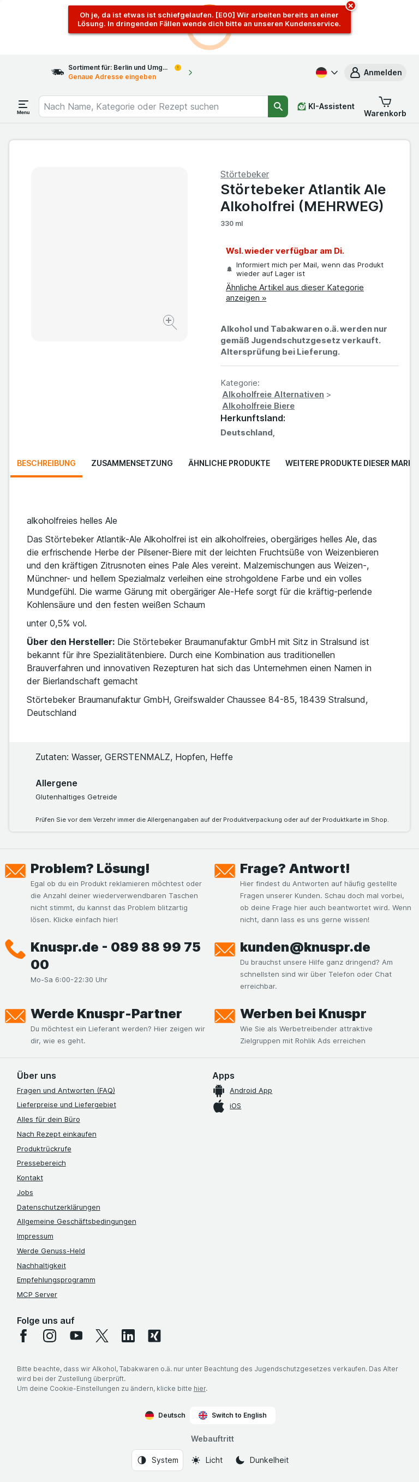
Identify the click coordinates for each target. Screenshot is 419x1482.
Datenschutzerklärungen (58, 1207)
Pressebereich (41, 1162)
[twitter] (102, 1335)
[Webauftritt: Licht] (206, 1460)
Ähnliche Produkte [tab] (229, 463)
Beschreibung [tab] (46, 463)
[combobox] (153, 106)
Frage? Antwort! (295, 868)
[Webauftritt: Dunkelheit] (262, 1460)
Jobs (25, 1192)
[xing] (154, 1335)
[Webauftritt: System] (157, 1460)
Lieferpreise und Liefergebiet (66, 1104)
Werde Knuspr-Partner (106, 1013)
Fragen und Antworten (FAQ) (66, 1090)
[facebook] (23, 1335)
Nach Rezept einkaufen (57, 1134)
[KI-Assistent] (326, 106)
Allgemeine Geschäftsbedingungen (76, 1221)
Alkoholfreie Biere (258, 406)
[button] (375, 72)
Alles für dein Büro (48, 1119)
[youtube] (75, 1335)
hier (200, 1388)
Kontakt (30, 1177)
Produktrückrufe (44, 1148)
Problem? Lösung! (90, 868)
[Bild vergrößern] (171, 324)
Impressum (35, 1236)
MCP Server (37, 1294)
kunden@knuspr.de (305, 947)
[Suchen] (278, 106)
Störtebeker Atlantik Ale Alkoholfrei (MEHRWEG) (303, 197)
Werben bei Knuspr (303, 1013)
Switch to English (233, 1415)
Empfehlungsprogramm (56, 1279)
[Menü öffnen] (23, 106)
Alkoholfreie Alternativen (273, 394)
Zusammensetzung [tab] (132, 463)
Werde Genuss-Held (51, 1250)
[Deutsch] (326, 72)
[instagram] (49, 1335)
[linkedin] (128, 1335)
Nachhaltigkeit (41, 1265)
